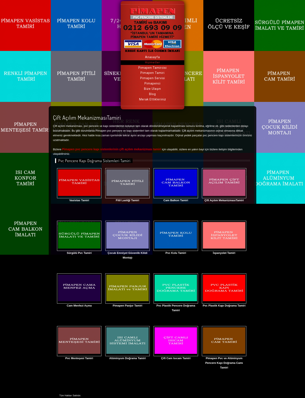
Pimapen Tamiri (152, 73)
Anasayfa (152, 57)
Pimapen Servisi (152, 78)
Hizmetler (152, 62)
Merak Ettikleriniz (152, 99)
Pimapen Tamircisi (152, 67)
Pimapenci (152, 83)
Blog (152, 94)
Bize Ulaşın (152, 88)
